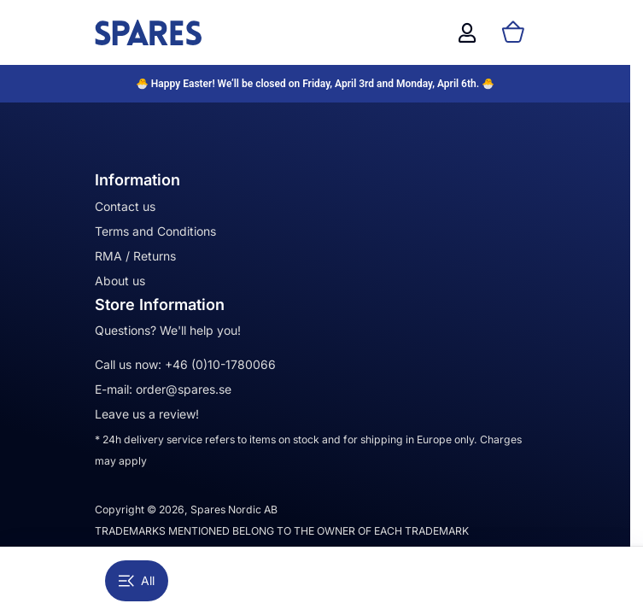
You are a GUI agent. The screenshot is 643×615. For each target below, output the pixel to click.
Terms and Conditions (155, 231)
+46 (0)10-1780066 (220, 364)
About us (120, 280)
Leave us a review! (147, 414)
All (137, 580)
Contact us (125, 206)
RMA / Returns (135, 256)
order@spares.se (183, 389)
